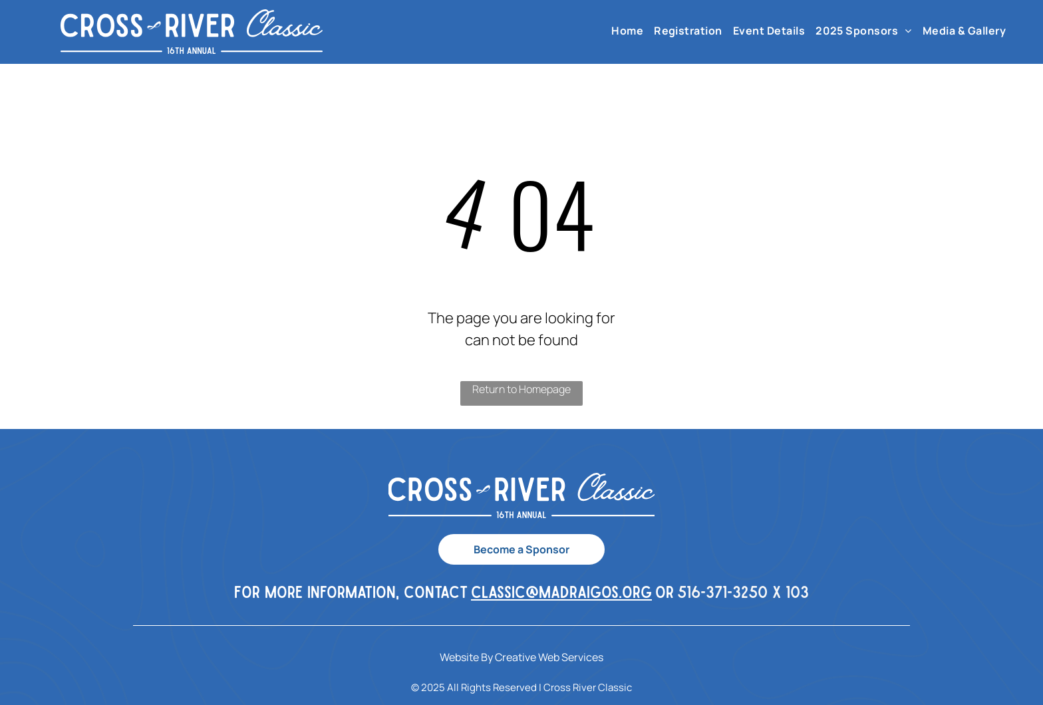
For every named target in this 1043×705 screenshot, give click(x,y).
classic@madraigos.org (561, 591)
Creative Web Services (549, 657)
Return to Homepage (521, 389)
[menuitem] (627, 30)
